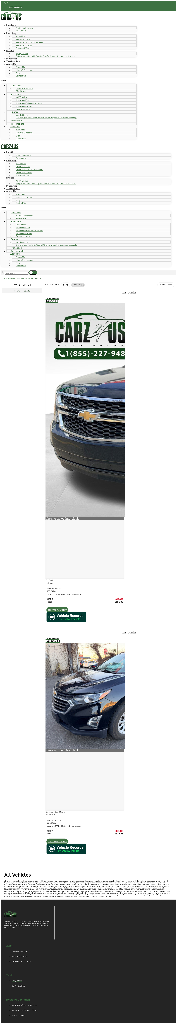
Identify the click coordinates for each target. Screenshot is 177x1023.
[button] (69, 80)
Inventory (11, 33)
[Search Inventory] (16, 273)
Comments (16, 974)
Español (6, 3)
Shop (9, 682)
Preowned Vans (23, 48)
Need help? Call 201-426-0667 (88, 1018)
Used (22, 278)
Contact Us (21, 75)
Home (6, 278)
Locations (11, 25)
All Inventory (14, 278)
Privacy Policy (55, 1001)
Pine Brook (21, 30)
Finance (10, 50)
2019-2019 (29, 278)
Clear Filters (166, 285)
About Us (11, 64)
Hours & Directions (24, 70)
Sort (65, 285)
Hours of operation (18, 737)
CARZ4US (9, 145)
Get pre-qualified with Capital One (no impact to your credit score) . (46, 56)
